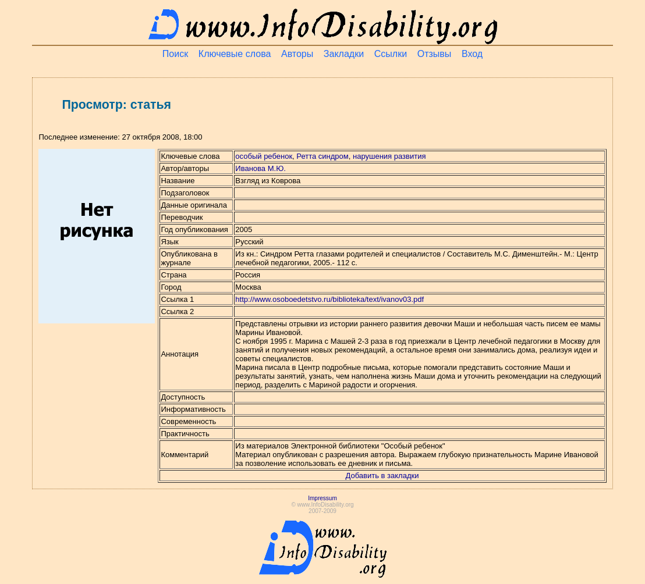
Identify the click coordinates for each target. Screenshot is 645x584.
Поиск (175, 54)
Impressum (322, 498)
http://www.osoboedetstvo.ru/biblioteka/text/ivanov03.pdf (329, 299)
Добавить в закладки (382, 475)
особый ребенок (263, 156)
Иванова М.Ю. (260, 168)
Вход (472, 54)
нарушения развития (389, 156)
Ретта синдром (322, 156)
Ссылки (390, 54)
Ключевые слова (235, 54)
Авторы (297, 54)
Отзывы (434, 54)
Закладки (344, 54)
